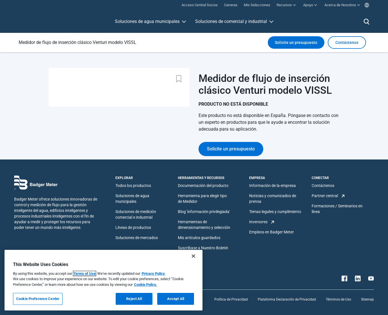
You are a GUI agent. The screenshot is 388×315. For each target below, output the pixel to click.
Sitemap (367, 299)
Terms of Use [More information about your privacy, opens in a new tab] (85, 273)
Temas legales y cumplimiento (275, 211)
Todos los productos (133, 185)
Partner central (325, 195)
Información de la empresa (272, 185)
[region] (103, 280)
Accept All (175, 299)
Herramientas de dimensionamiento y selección (204, 225)
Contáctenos (323, 185)
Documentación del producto (203, 185)
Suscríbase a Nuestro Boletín (203, 248)
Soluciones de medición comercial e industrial (135, 214)
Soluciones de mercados (136, 237)
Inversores (258, 222)
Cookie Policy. (145, 284)
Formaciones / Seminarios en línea (337, 209)
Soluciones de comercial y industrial (231, 21)
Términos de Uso (338, 299)
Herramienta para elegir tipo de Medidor (202, 198)
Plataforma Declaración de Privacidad (287, 299)
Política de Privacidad (231, 299)
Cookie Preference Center (37, 299)
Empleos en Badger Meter (271, 232)
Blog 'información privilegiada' (204, 211)
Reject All (134, 299)
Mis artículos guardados (199, 237)
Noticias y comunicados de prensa (272, 198)
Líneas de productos (133, 227)
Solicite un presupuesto (296, 42)
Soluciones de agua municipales (147, 21)
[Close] (193, 256)
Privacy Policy (153, 273)
